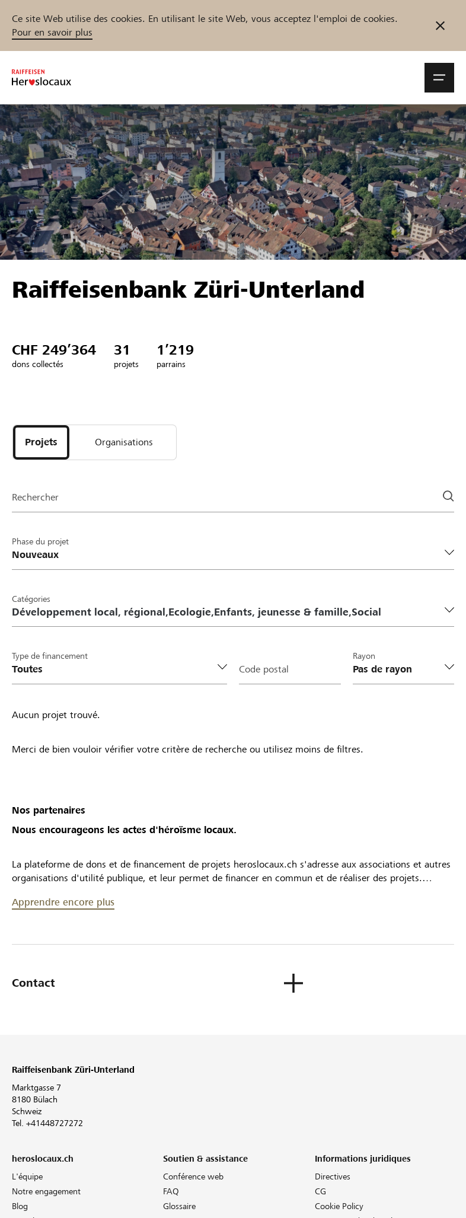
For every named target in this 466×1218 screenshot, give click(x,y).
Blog (20, 1206)
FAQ (171, 1191)
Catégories (31, 599)
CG (320, 1191)
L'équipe (27, 1176)
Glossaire (179, 1206)
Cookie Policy (339, 1206)
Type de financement (50, 656)
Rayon (364, 656)
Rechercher (35, 497)
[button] (439, 78)
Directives (332, 1176)
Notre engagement (46, 1191)
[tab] (41, 442)
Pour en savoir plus (52, 32)
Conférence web (193, 1176)
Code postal (264, 669)
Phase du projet (40, 541)
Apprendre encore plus (63, 902)
